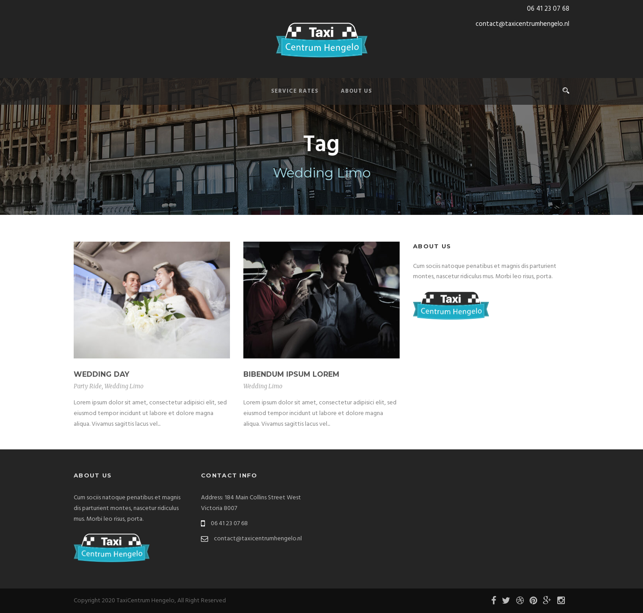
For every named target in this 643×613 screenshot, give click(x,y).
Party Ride (88, 386)
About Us (356, 91)
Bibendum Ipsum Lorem (291, 374)
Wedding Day (101, 374)
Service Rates (294, 91)
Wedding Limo (123, 386)
